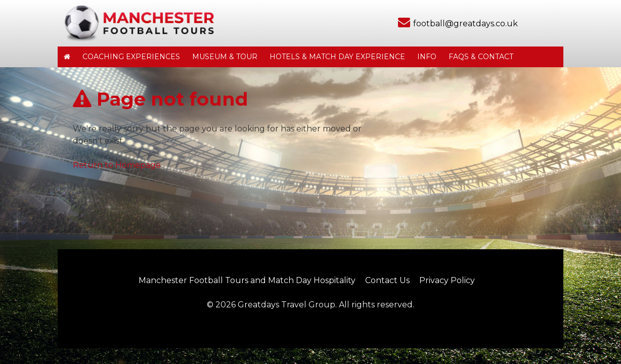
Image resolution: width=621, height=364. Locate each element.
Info (426, 56)
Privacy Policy (447, 280)
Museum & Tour (224, 56)
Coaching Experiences (131, 56)
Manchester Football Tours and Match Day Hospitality (247, 280)
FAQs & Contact (481, 56)
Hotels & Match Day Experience (337, 56)
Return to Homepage (117, 165)
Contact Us (387, 280)
